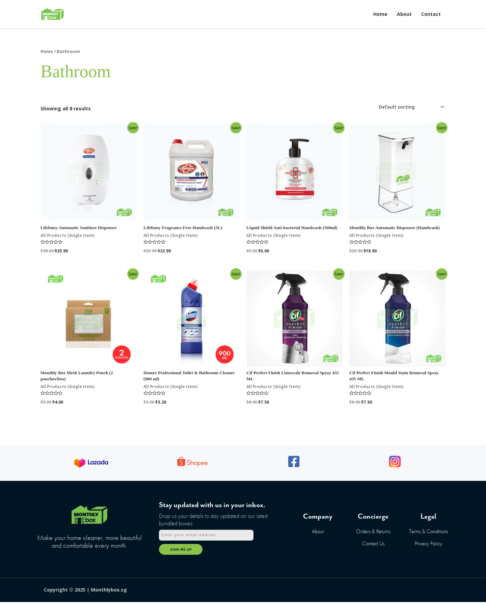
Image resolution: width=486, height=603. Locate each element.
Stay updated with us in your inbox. (212, 507)
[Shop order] (409, 107)
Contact (431, 14)
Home (380, 14)
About (404, 14)
